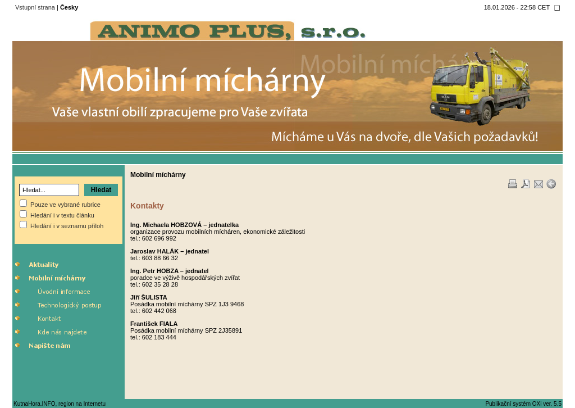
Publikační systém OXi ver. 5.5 (523, 404)
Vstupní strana (35, 7)
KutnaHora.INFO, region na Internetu (59, 404)
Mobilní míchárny (158, 175)
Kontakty (147, 205)
